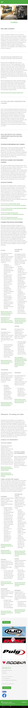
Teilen (4, 691)
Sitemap (10, 702)
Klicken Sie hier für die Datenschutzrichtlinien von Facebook (7, 546)
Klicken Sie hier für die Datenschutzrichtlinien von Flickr (20, 584)
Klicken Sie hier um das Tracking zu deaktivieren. (12, 92)
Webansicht (24, 702)
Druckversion (5, 702)
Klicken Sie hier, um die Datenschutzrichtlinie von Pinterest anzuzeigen (20, 401)
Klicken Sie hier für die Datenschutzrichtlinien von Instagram (7, 613)
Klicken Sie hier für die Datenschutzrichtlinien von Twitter (7, 583)
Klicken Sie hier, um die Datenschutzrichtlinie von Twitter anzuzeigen (6, 362)
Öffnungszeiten (6, 622)
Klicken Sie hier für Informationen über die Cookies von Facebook (6, 552)
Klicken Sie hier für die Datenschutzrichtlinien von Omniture (7, 474)
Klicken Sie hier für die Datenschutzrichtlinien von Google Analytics (7, 468)
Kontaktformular (6, 687)
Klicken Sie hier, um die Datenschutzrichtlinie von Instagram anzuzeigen (6, 404)
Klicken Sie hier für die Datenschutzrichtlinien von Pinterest (20, 611)
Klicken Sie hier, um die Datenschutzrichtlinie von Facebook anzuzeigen (6, 313)
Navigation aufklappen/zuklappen (14, 2)
